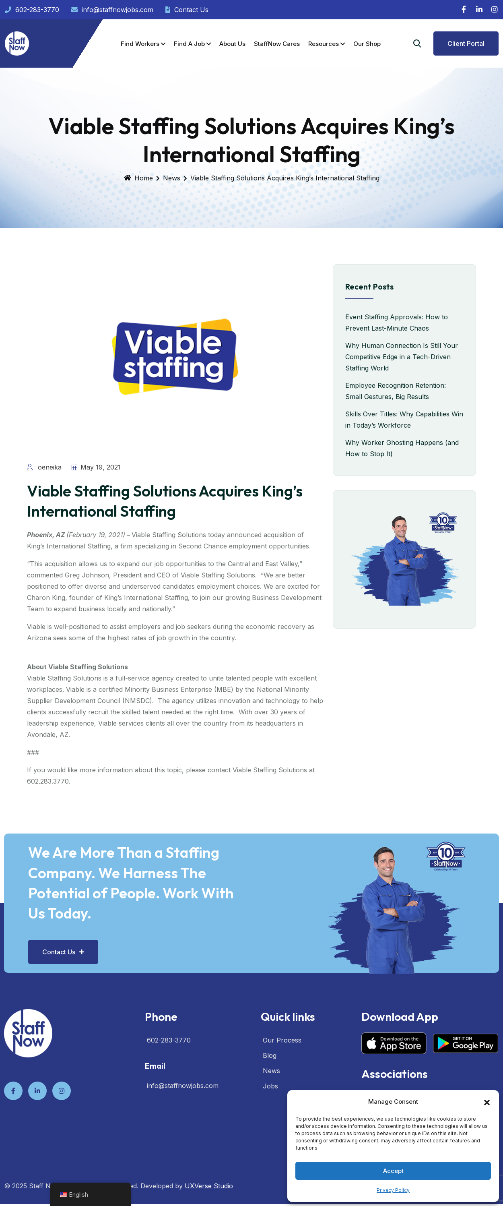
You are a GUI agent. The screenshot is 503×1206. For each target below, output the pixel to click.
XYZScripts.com (284, 1200)
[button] (487, 1102)
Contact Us (186, 10)
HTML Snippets (218, 1200)
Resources (323, 44)
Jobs (270, 1077)
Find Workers (140, 44)
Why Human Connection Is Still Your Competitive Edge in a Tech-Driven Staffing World (401, 356)
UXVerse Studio (209, 1177)
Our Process (282, 1031)
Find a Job (189, 44)
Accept (393, 1171)
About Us (232, 44)
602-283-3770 (32, 10)
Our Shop (367, 44)
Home (138, 178)
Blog (269, 1046)
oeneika (44, 467)
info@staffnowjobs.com (112, 10)
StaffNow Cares (277, 44)
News (171, 178)
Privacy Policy (393, 1190)
